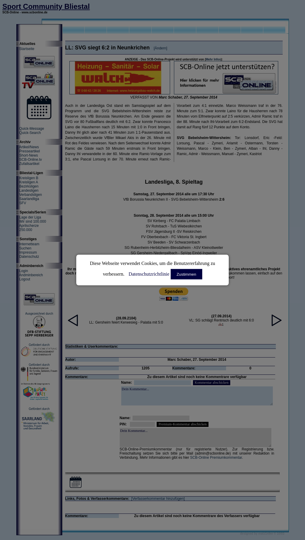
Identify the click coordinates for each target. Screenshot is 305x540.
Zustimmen (186, 274)
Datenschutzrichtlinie (149, 274)
